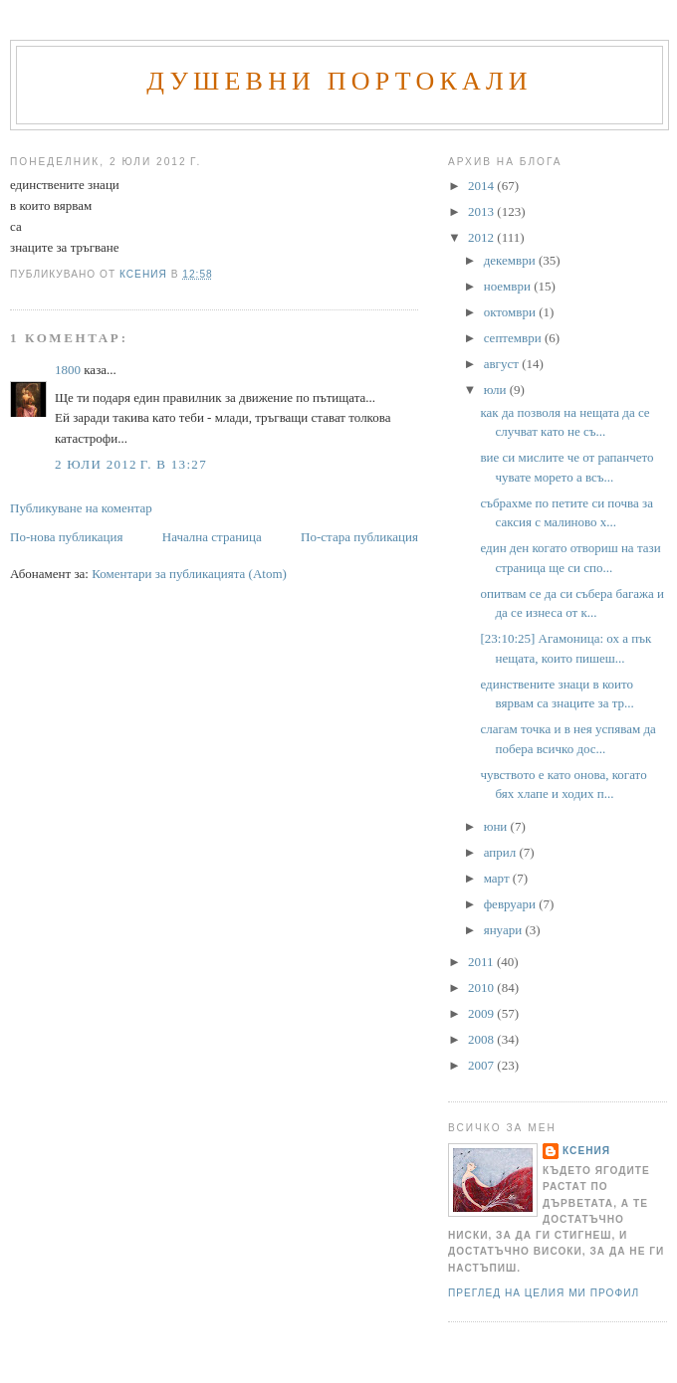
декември (511, 260)
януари (505, 929)
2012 (482, 237)
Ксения (586, 1150)
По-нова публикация (66, 536)
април (502, 852)
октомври (511, 311)
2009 (482, 1013)
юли (497, 389)
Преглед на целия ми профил (543, 1292)
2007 (482, 1065)
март (498, 878)
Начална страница (212, 536)
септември (514, 337)
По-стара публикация (359, 536)
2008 (482, 1039)
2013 (482, 211)
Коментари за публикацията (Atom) (189, 573)
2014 (482, 185)
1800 (68, 369)
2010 (482, 987)
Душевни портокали (339, 81)
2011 (482, 961)
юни (497, 826)
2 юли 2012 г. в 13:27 (131, 464)
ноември (509, 286)
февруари (511, 903)
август (503, 363)
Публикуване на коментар (81, 507)
